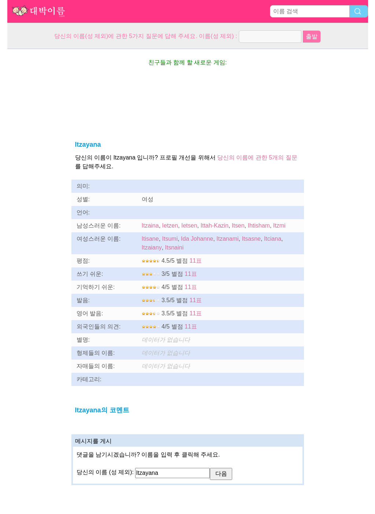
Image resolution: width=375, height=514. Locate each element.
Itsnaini (174, 247)
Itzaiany (152, 247)
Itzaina (150, 225)
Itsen (238, 225)
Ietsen (189, 225)
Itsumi (170, 239)
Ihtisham (259, 225)
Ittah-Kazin (215, 225)
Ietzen (170, 225)
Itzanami (227, 239)
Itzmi (279, 225)
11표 (195, 261)
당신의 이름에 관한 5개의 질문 (257, 157)
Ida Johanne (197, 239)
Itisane (150, 239)
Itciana (272, 239)
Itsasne (251, 239)
